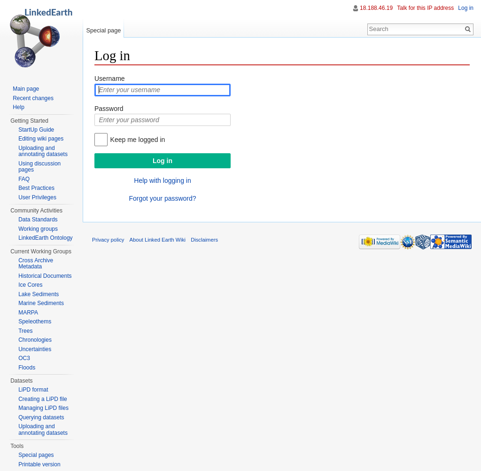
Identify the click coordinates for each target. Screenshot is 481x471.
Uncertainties (34, 349)
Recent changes (33, 98)
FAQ (24, 179)
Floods (26, 367)
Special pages (36, 455)
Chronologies (35, 340)
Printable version (39, 464)
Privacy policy (108, 240)
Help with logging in (162, 180)
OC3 (24, 358)
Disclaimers (204, 240)
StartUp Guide (36, 129)
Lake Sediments (38, 294)
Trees (25, 331)
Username (109, 78)
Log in (465, 8)
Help (18, 107)
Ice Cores (30, 285)
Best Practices (36, 188)
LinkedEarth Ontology (45, 238)
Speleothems (34, 321)
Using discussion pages (39, 166)
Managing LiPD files (43, 408)
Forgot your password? (162, 198)
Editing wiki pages (40, 138)
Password (108, 108)
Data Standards (37, 219)
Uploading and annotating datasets (43, 151)
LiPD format (33, 389)
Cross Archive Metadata (35, 263)
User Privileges (37, 197)
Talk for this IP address (425, 8)
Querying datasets (41, 417)
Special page (103, 30)
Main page (26, 89)
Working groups (38, 229)
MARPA (28, 312)
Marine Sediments (41, 303)
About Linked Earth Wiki (158, 240)
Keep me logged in (137, 139)
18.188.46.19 (376, 8)
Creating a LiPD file (42, 399)
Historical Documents (44, 276)
